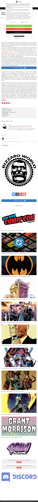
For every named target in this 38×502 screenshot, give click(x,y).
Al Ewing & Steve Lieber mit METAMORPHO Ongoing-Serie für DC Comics (14, 299)
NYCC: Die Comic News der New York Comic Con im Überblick (12, 230)
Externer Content (24, 22)
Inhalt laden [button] (19, 462)
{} (18, 141)
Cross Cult (21, 38)
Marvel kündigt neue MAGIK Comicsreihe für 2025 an (10, 414)
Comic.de (24, 128)
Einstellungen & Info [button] (19, 32)
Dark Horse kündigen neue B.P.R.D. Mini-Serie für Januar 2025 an (13, 391)
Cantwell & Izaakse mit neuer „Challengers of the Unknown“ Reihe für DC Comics (15, 368)
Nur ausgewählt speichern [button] (19, 29)
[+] (19, 141)
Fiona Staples (11, 51)
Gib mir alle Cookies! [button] (19, 25)
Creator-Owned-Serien (12, 52)
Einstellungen (22, 18)
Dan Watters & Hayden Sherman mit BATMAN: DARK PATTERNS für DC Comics (15, 276)
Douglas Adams (16, 96)
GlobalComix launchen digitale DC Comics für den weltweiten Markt (13, 253)
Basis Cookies (12, 22)
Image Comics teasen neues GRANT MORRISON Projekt (11, 437)
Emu (3, 17)
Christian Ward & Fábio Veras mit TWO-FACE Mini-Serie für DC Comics (14, 345)
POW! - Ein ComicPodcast (12, 129)
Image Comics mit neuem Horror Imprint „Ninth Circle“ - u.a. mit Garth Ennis (14, 322)
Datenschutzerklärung (27, 17)
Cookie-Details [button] (14, 34)
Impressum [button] (24, 34)
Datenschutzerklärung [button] (19, 34)
